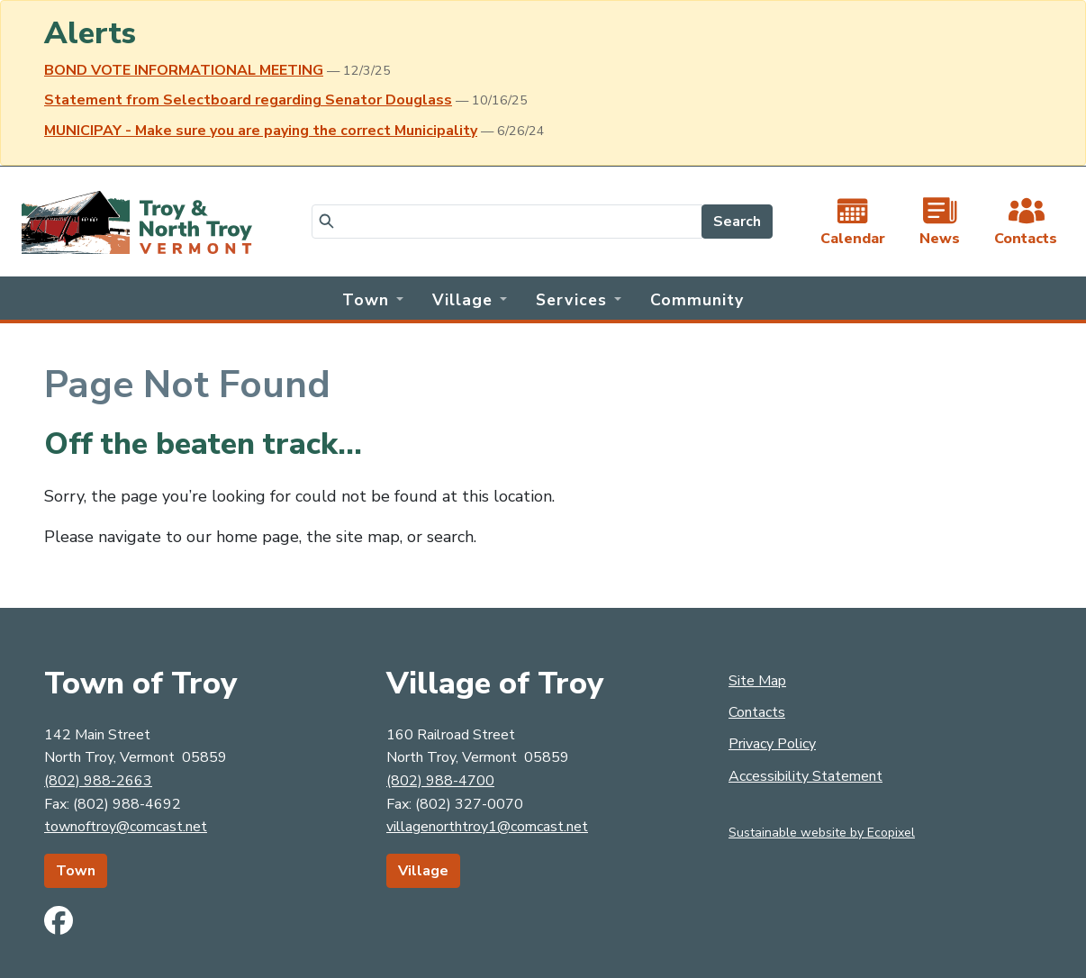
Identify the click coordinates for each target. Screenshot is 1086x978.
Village (423, 871)
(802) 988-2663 (98, 781)
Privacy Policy (772, 744)
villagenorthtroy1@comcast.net (487, 827)
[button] (373, 298)
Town (75, 871)
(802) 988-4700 (440, 781)
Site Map (757, 681)
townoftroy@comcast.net (125, 827)
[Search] (507, 221)
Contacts (757, 712)
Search (737, 221)
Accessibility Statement (805, 776)
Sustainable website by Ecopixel (822, 832)
